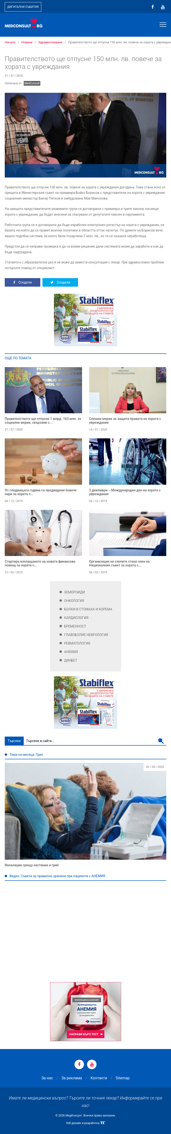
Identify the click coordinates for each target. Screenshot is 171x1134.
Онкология (74, 601)
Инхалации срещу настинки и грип (32, 865)
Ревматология (77, 643)
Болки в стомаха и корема (88, 609)
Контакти (98, 1078)
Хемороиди (74, 592)
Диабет (70, 660)
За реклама (71, 1078)
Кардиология (76, 618)
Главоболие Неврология (86, 635)
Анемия (71, 652)
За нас (47, 1078)
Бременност (75, 626)
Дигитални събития (23, 7)
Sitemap (123, 1078)
